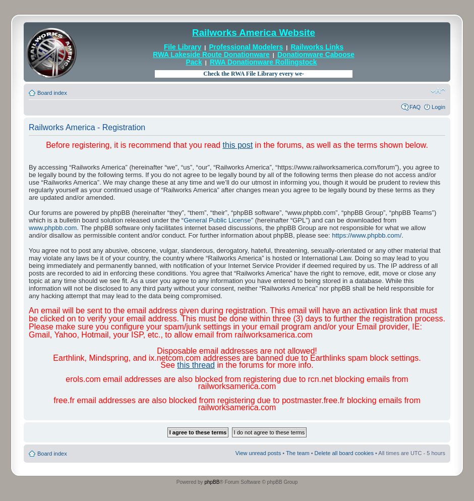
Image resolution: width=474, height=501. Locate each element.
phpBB (211, 482)
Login (438, 107)
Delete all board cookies (344, 453)
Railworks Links (316, 47)
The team (297, 453)
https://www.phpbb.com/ (366, 235)
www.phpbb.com (53, 228)
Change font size (438, 90)
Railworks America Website (253, 32)
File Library (182, 47)
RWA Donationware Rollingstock (263, 62)
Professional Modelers (246, 47)
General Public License (217, 220)
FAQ (415, 107)
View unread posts (258, 453)
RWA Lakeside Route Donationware (211, 55)
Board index (52, 93)
